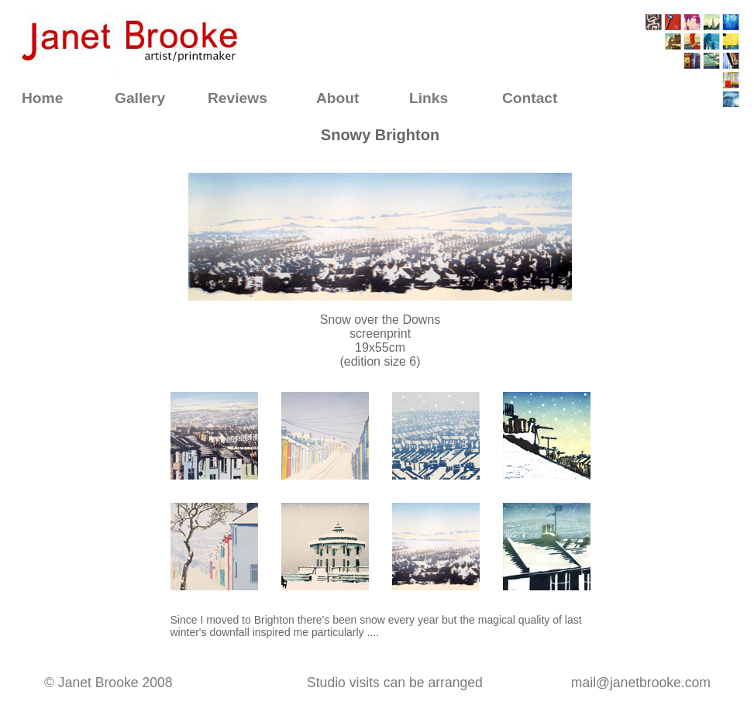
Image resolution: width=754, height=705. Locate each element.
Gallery (140, 98)
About (337, 98)
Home (42, 98)
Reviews (237, 98)
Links (428, 98)
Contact (529, 98)
